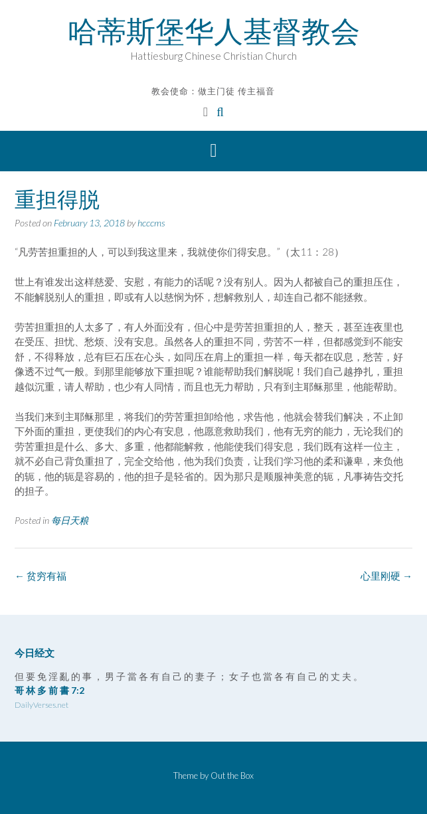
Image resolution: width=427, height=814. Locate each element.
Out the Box (232, 775)
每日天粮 (69, 520)
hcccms (151, 222)
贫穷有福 (40, 576)
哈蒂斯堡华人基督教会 (214, 31)
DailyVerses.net (41, 705)
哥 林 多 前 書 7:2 (49, 690)
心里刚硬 (386, 576)
